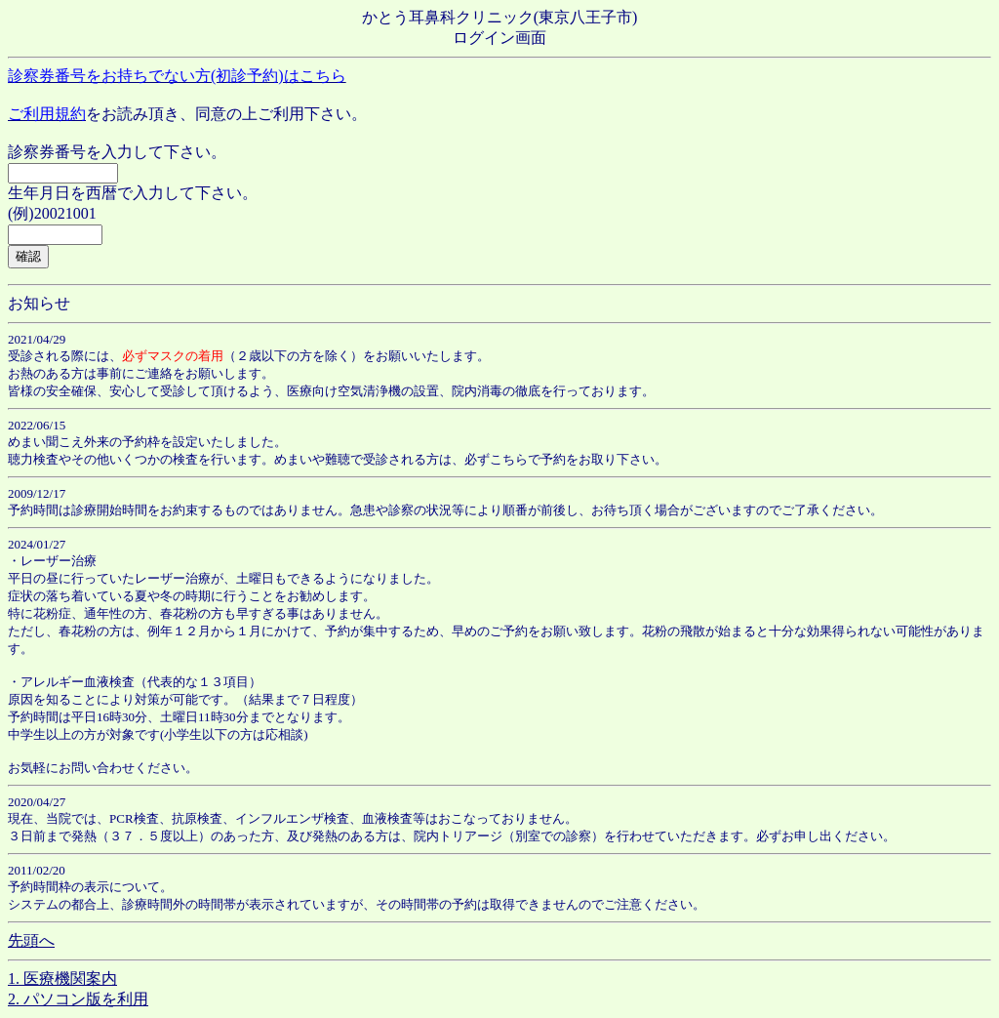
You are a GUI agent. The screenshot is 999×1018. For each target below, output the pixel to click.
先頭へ (31, 940)
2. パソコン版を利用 (78, 999)
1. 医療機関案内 (62, 978)
